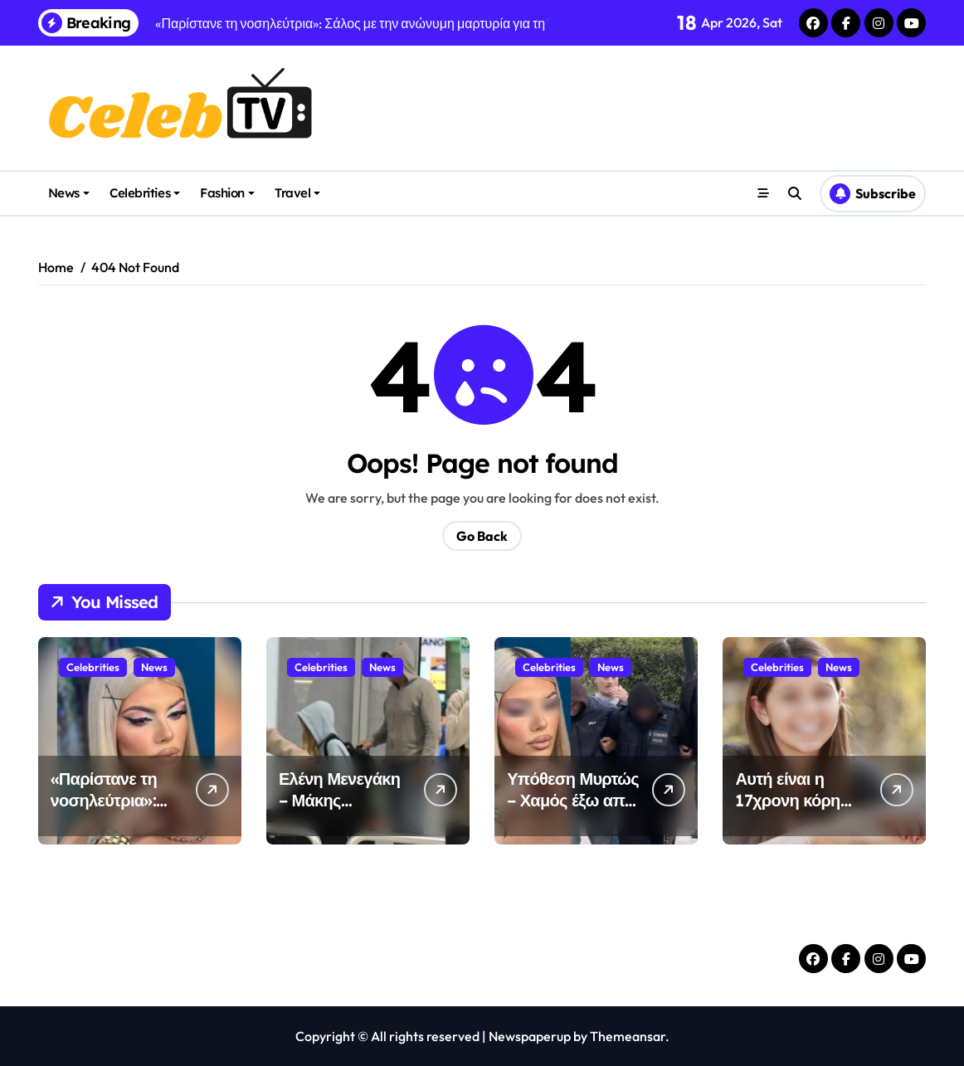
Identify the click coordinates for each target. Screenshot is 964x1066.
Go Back (482, 536)
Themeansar (627, 1036)
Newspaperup (530, 1036)
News (69, 193)
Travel (297, 193)
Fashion (227, 193)
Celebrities (145, 193)
